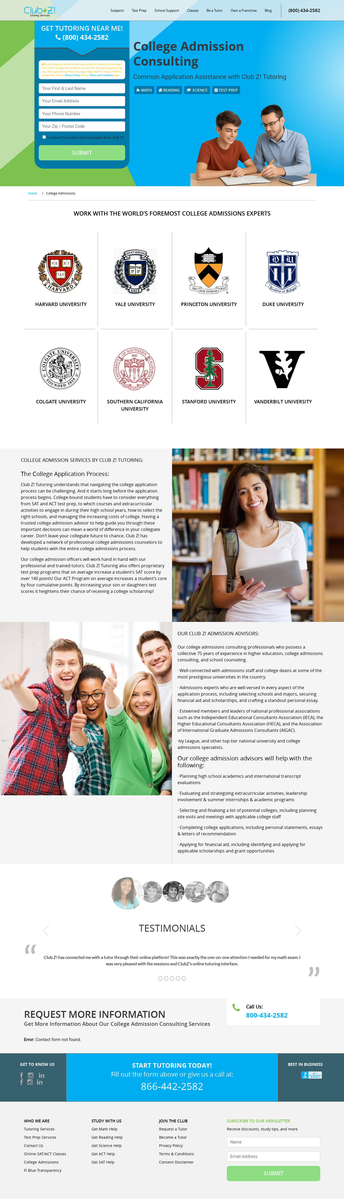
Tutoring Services (39, 1129)
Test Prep (139, 10)
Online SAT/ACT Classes (45, 1154)
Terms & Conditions (176, 1154)
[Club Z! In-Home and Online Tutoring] (39, 11)
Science (197, 90)
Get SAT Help (103, 1162)
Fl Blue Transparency (42, 1170)
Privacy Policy (72, 75)
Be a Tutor (215, 10)
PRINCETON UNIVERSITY (209, 304)
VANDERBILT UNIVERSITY (283, 402)
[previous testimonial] (46, 931)
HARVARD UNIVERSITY (61, 304)
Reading (169, 90)
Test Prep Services (40, 1137)
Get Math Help (104, 1129)
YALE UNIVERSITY (135, 304)
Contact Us (33, 1145)
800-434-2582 (267, 1015)
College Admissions (41, 1162)
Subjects (117, 10)
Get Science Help (107, 1145)
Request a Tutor (173, 1129)
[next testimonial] (298, 931)
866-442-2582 (172, 1086)
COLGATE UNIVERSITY (61, 402)
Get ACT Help (103, 1154)
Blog (268, 10)
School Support (167, 10)
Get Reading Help (107, 1137)
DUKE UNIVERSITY (283, 304)
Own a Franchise (244, 10)
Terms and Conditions (102, 75)
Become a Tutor (173, 1137)
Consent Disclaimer (176, 1162)
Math (144, 90)
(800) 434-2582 (304, 10)
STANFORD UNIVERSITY (209, 402)
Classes (193, 10)
